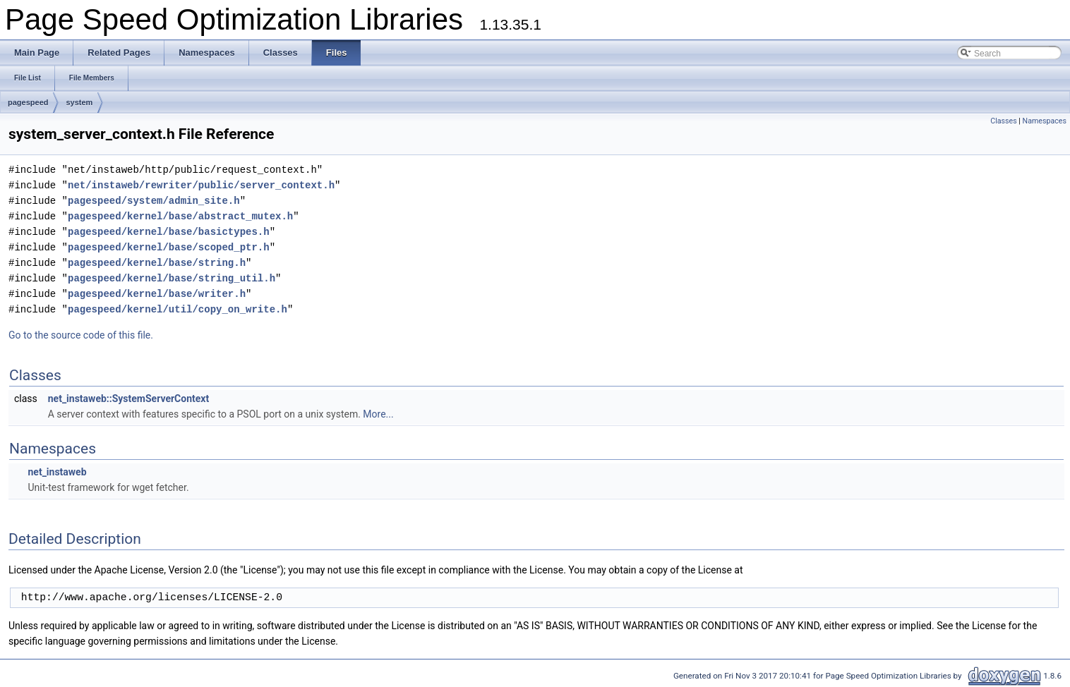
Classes (1003, 121)
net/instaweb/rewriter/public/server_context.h (201, 185)
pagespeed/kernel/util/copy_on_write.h (177, 309)
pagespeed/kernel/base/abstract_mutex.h (180, 216)
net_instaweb (57, 472)
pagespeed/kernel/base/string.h (157, 262)
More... (378, 414)
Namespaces (1044, 121)
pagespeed (28, 102)
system (79, 102)
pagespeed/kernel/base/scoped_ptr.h (169, 247)
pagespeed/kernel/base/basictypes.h (169, 231)
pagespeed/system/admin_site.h (154, 200)
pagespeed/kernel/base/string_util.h (171, 278)
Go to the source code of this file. (80, 335)
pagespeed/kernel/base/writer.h (157, 293)
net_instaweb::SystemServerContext (128, 398)
